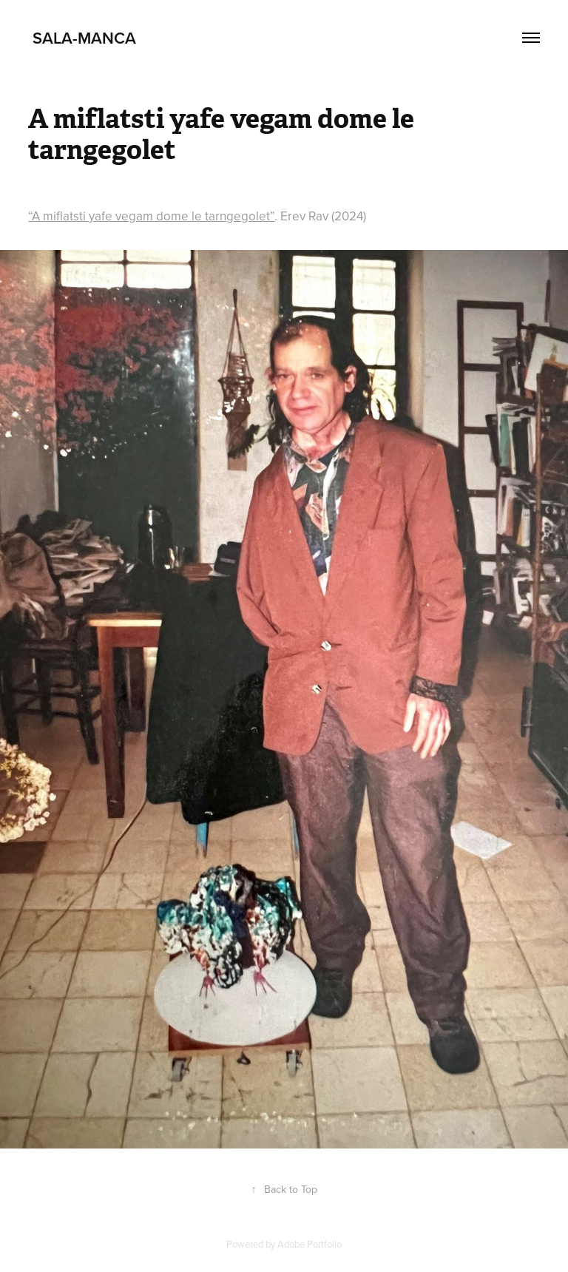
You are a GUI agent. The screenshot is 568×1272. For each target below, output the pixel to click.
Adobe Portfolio (309, 1244)
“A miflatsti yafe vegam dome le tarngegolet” (151, 216)
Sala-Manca (82, 38)
